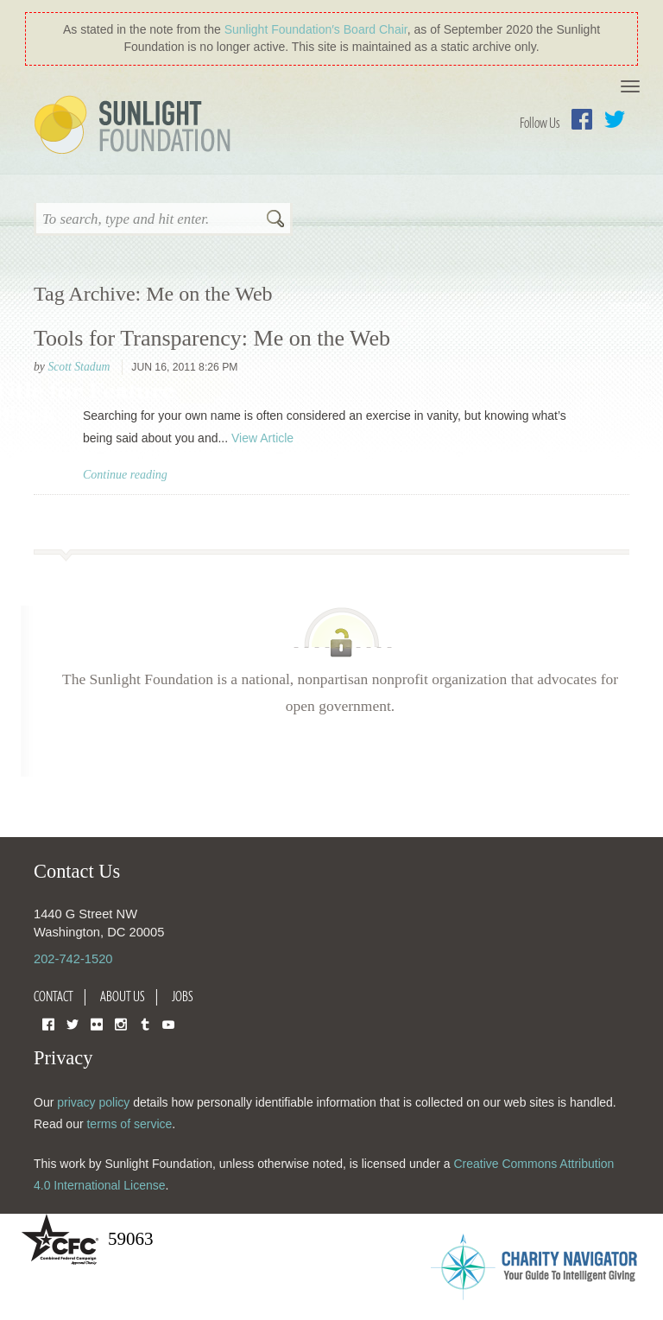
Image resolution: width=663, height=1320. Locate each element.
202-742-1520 (73, 959)
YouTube (168, 1023)
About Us (122, 996)
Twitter (614, 119)
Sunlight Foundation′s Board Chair (315, 29)
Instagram (121, 1023)
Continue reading (125, 474)
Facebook (581, 119)
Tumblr (145, 1023)
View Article (262, 438)
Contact (53, 996)
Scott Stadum (78, 366)
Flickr (97, 1023)
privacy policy (93, 1102)
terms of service (129, 1124)
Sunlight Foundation (135, 126)
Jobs (182, 996)
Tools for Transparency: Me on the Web (212, 338)
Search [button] (275, 220)
